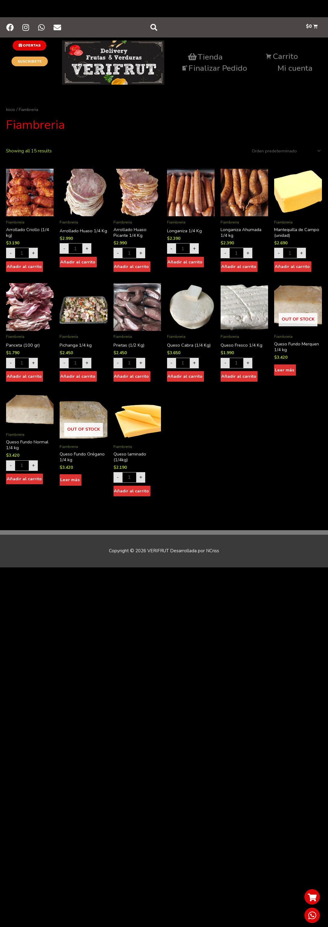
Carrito (282, 57)
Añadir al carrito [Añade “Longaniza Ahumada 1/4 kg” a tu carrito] (239, 268)
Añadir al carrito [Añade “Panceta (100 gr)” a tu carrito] (24, 378)
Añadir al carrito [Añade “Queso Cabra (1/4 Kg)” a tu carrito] (185, 378)
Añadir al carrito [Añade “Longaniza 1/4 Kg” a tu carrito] (185, 263)
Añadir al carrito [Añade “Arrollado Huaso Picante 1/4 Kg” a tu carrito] (131, 268)
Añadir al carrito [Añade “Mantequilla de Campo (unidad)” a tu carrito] (292, 268)
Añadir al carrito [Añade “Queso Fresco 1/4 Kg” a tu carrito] (239, 378)
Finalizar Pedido (214, 69)
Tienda (205, 58)
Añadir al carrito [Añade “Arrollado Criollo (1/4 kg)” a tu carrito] (24, 268)
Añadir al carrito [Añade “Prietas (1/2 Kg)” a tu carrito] (131, 378)
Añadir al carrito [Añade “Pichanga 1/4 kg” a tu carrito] (78, 378)
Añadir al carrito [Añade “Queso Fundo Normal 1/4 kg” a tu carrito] (24, 481)
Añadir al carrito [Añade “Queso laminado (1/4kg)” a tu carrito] (131, 494)
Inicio (11, 110)
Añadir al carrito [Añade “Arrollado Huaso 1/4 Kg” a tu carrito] (78, 268)
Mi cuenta (295, 69)
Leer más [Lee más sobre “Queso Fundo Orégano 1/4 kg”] (70, 483)
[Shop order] (284, 151)
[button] (30, 46)
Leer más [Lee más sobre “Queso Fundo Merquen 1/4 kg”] (284, 373)
